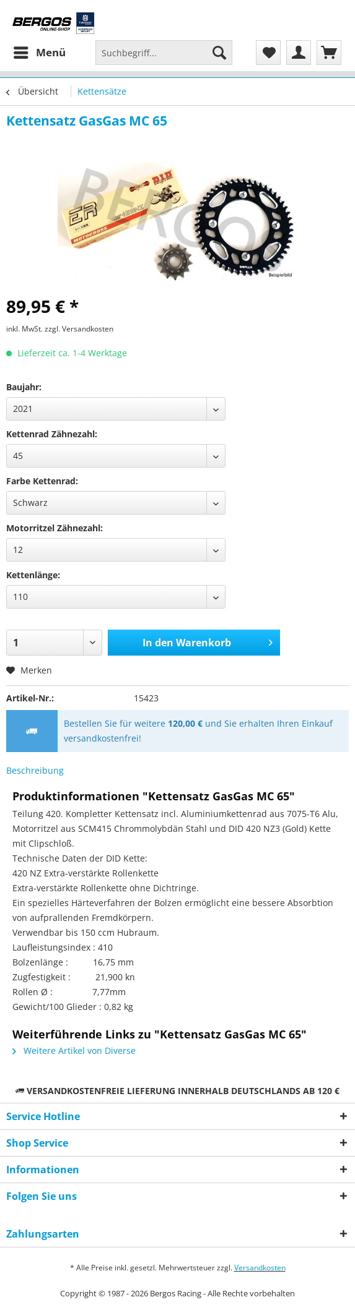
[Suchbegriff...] (163, 52)
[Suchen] (219, 52)
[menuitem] (39, 52)
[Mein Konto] (298, 52)
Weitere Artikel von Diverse (74, 1050)
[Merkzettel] (268, 52)
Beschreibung (35, 770)
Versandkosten (260, 1267)
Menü (40, 51)
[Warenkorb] (329, 52)
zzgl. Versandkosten (79, 328)
